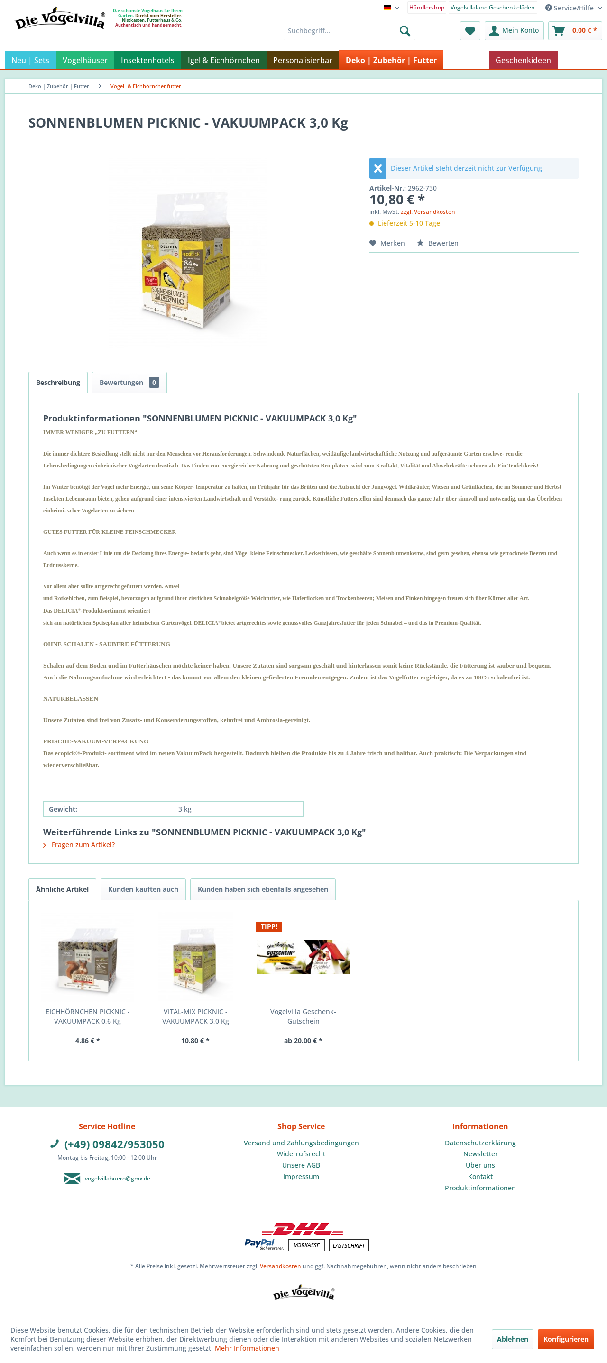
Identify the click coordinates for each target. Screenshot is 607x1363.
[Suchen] (405, 30)
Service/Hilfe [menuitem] (570, 7)
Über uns (480, 1165)
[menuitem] (427, 7)
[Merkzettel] (470, 30)
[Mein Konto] (514, 30)
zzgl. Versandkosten (428, 212)
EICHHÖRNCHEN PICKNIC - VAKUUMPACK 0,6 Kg (88, 1016)
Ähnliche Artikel (62, 889)
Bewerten (438, 242)
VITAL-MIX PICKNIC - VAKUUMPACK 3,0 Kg (195, 1016)
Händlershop (426, 7)
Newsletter (480, 1153)
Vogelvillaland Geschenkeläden (493, 7)
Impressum (301, 1176)
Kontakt (480, 1176)
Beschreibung (58, 382)
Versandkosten (280, 1266)
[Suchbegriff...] (349, 30)
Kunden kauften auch (143, 889)
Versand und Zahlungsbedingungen (301, 1142)
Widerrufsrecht (301, 1153)
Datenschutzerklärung (480, 1142)
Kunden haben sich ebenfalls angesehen (263, 889)
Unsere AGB (301, 1165)
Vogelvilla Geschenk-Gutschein (303, 1016)
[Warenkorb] (575, 30)
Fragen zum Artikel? (79, 844)
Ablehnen (512, 1339)
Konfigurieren (566, 1339)
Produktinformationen (480, 1187)
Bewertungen (129, 382)
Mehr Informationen (247, 1348)
